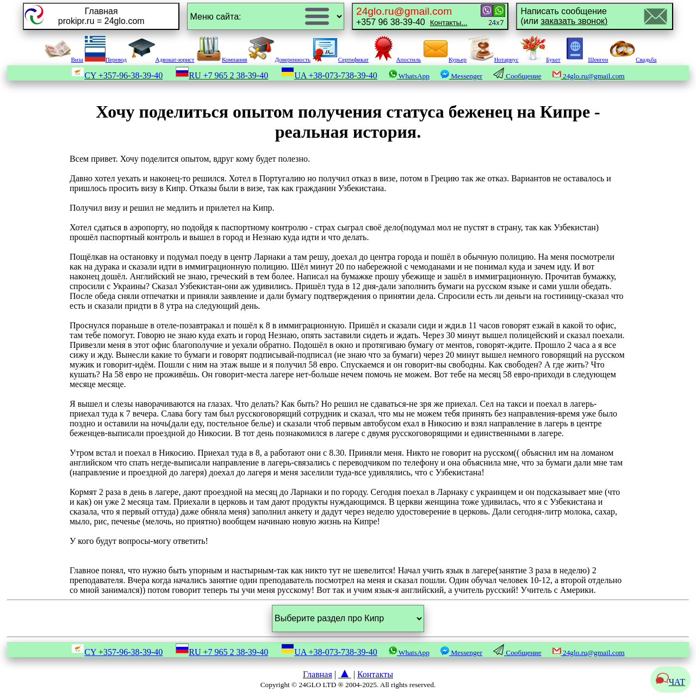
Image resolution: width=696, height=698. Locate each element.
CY (117, 75)
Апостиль (395, 59)
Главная (317, 674)
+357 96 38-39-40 (411, 16)
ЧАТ (670, 682)
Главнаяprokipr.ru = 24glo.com (101, 16)
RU (222, 75)
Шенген (585, 59)
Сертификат (340, 59)
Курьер (444, 59)
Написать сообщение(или (563, 16)
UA (329, 75)
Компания (221, 59)
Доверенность (279, 59)
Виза (64, 59)
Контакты (375, 674)
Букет (540, 59)
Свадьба (633, 59)
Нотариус (493, 59)
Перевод (106, 59)
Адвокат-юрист (161, 59)
